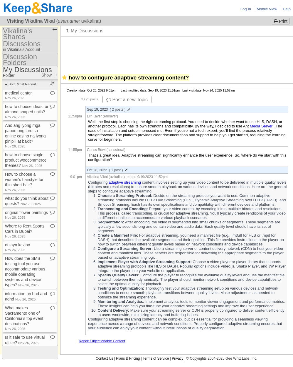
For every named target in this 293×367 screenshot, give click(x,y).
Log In (245, 9)
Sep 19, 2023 (108, 109)
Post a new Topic (127, 99)
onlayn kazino (17, 247)
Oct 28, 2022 (107, 170)
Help (287, 9)
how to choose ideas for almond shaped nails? (26, 111)
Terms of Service (156, 358)
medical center (18, 95)
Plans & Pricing (128, 358)
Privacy (177, 358)
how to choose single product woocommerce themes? (26, 160)
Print (280, 21)
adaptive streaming (125, 182)
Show (49, 75)
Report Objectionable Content (102, 341)
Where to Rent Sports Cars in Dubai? (25, 231)
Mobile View (267, 9)
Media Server (261, 126)
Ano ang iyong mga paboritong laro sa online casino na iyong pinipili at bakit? (25, 135)
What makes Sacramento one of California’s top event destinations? (24, 318)
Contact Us (104, 358)
